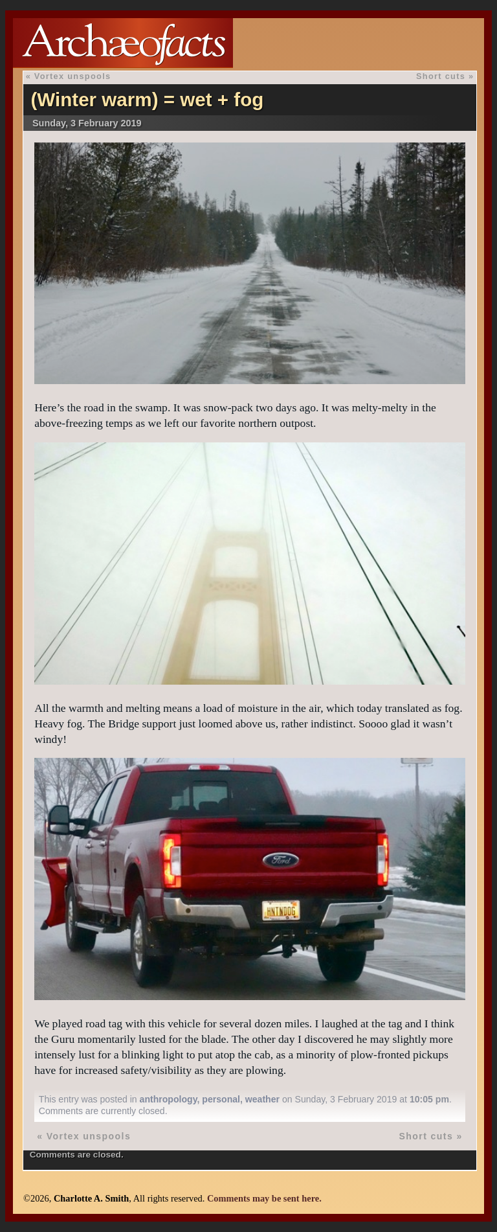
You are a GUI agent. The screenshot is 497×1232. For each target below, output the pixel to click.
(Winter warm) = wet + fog (146, 99)
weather (262, 1099)
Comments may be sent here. (264, 1198)
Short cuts (440, 76)
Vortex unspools (72, 76)
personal (221, 1099)
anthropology (168, 1099)
